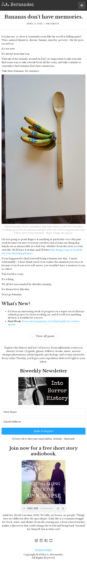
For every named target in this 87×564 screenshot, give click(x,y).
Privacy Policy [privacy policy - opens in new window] (43, 549)
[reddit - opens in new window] (41, 540)
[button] (81, 5)
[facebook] (46, 540)
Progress (52, 23)
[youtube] (50, 540)
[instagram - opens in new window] (36, 540)
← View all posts (43, 336)
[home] (18, 5)
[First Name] (43, 412)
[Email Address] (43, 421)
